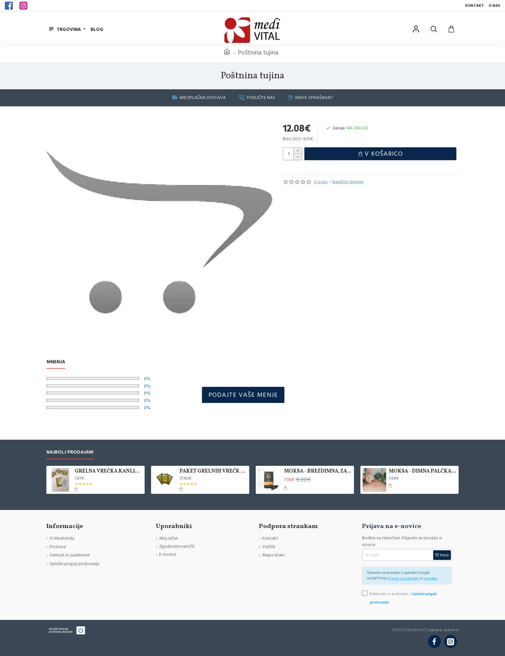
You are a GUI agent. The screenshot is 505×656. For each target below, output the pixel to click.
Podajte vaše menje (243, 394)
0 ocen (321, 183)
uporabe (430, 578)
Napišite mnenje (348, 183)
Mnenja (55, 362)
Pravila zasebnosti (403, 578)
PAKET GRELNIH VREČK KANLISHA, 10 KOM (213, 471)
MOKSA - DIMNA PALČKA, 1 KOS (422, 471)
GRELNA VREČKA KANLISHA (108, 471)
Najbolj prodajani (69, 452)
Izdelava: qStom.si (443, 629)
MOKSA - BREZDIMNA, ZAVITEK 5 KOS (318, 471)
